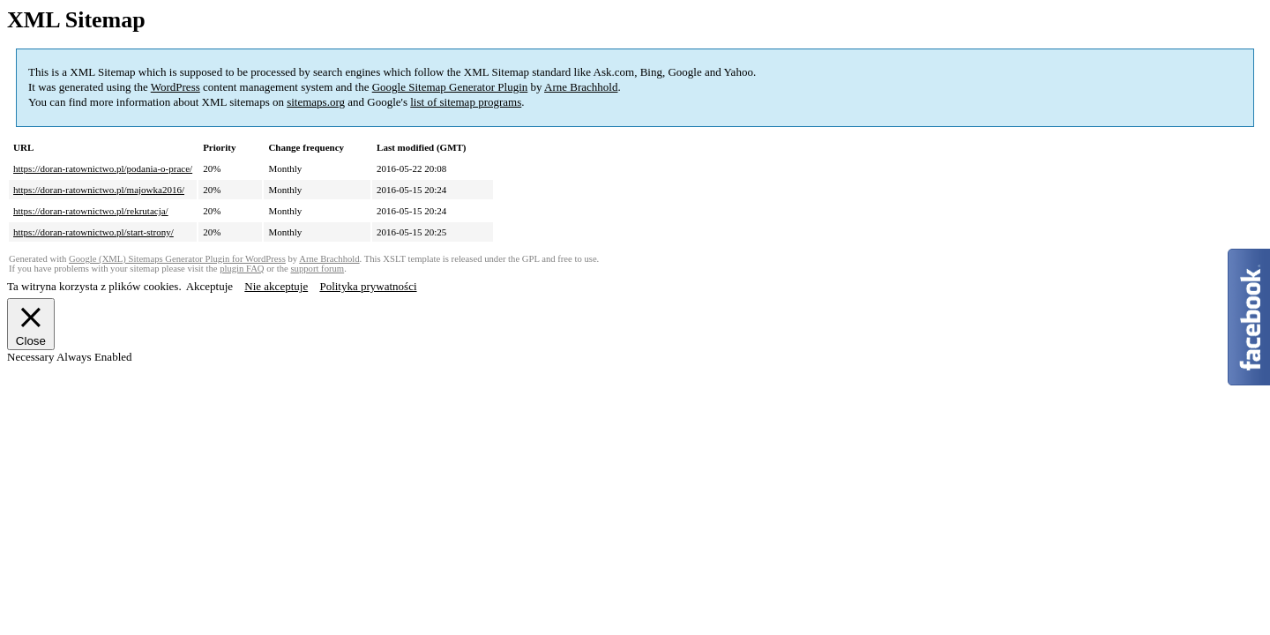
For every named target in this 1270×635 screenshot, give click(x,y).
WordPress (175, 86)
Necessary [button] (31, 356)
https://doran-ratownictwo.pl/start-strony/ (93, 232)
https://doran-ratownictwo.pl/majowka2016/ (98, 189)
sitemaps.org (316, 101)
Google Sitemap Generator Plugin (450, 86)
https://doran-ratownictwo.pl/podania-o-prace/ (102, 168)
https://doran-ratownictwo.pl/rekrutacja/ (90, 210)
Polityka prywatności (367, 286)
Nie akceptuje (276, 286)
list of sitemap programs (465, 101)
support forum (317, 268)
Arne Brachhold (580, 86)
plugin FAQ (242, 268)
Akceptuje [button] (209, 286)
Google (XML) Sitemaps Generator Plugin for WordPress (177, 259)
